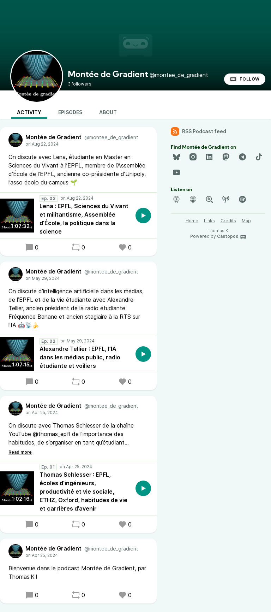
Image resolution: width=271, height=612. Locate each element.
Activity (29, 112)
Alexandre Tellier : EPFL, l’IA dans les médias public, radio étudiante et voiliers (80, 357)
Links (209, 220)
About (108, 112)
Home (192, 220)
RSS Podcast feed (198, 131)
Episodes (70, 112)
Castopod (231, 237)
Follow (245, 79)
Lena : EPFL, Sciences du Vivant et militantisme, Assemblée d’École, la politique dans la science (84, 218)
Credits (228, 220)
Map (246, 220)
